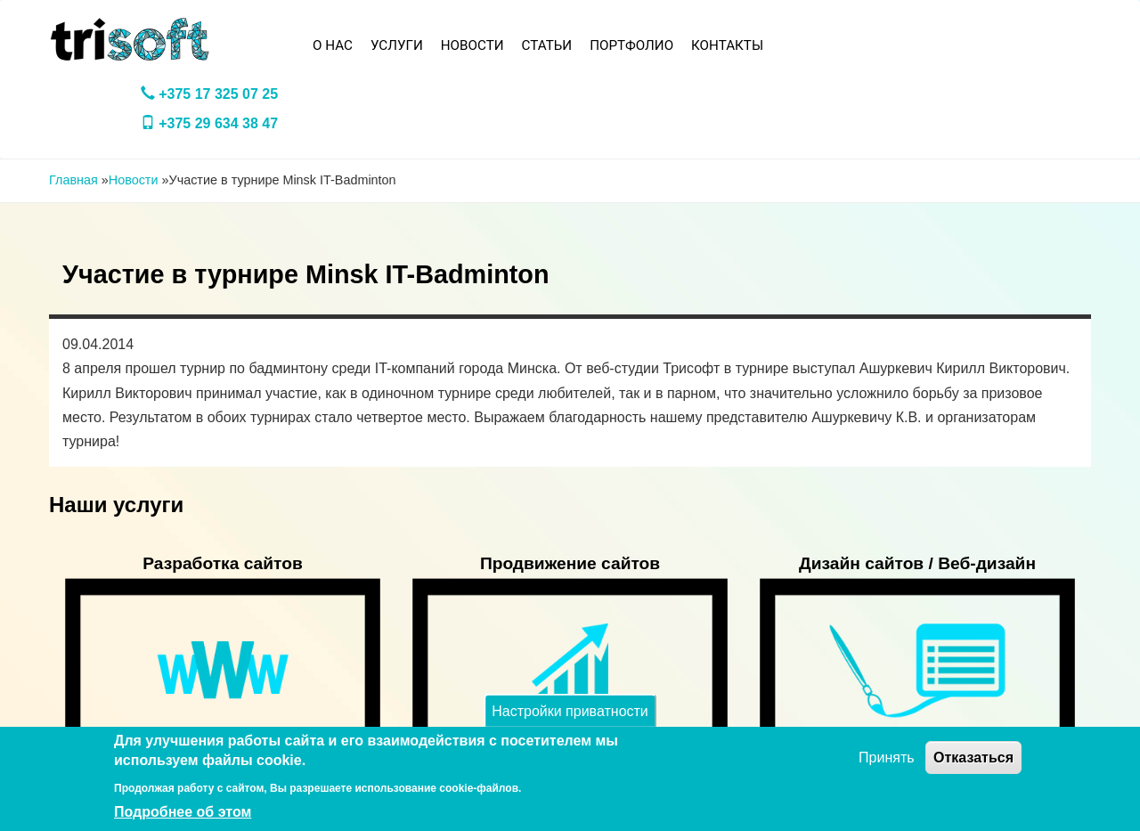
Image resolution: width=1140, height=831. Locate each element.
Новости (472, 45)
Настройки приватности (570, 710)
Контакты (727, 45)
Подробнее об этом (182, 811)
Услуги (396, 45)
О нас (333, 45)
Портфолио (631, 45)
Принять (887, 757)
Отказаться (973, 757)
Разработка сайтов (222, 563)
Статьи (547, 45)
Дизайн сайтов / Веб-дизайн (917, 563)
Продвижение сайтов (570, 563)
